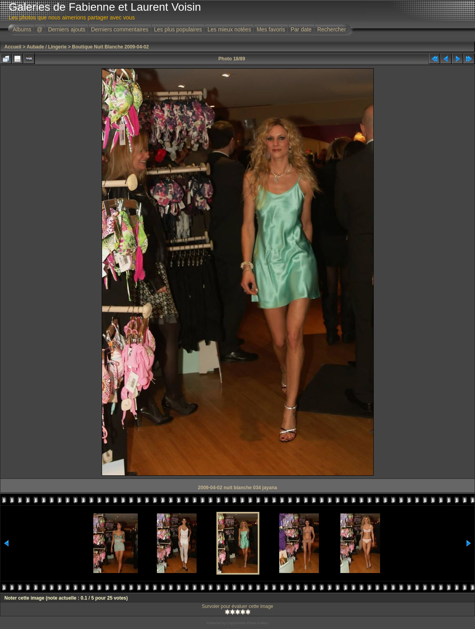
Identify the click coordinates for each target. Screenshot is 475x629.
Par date (301, 29)
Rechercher (331, 29)
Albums (22, 29)
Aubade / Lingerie (47, 47)
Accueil (12, 47)
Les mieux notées (229, 29)
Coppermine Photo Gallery (247, 623)
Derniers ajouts (66, 29)
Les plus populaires (178, 29)
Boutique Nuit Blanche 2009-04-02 (110, 47)
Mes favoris (271, 29)
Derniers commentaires (120, 29)
